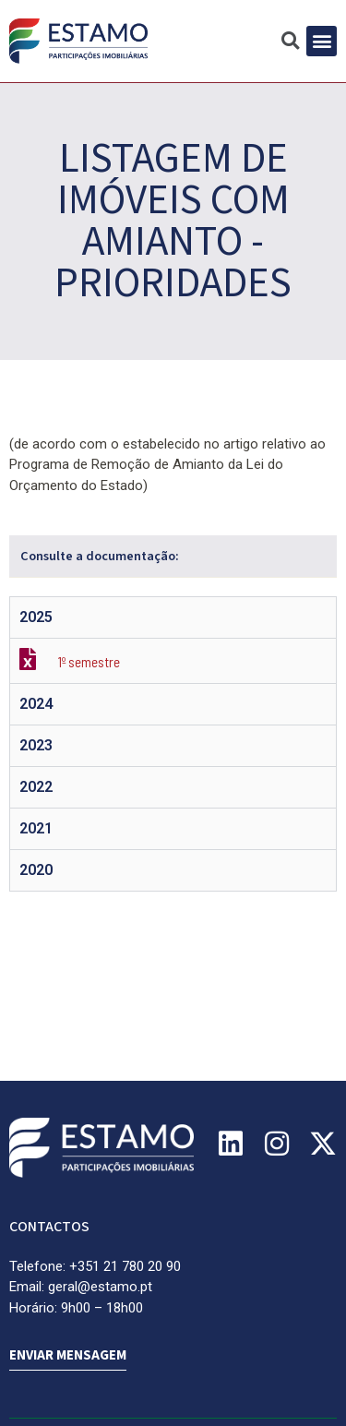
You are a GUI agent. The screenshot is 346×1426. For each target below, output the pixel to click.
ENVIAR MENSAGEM (67, 1355)
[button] (321, 41)
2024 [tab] (36, 704)
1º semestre (89, 661)
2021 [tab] (36, 828)
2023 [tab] (36, 745)
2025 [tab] (36, 617)
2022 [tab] (36, 787)
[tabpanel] (173, 660)
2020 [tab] (36, 870)
